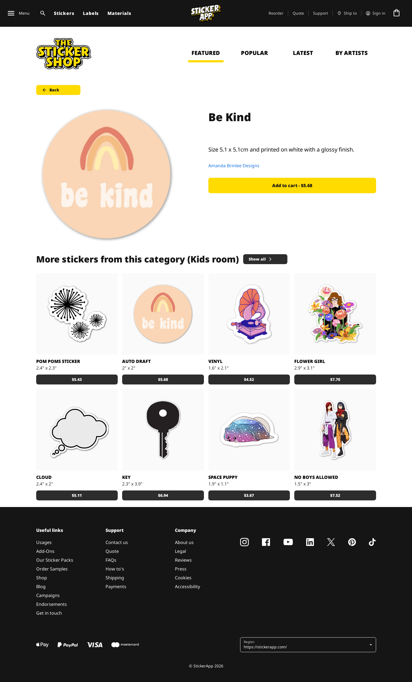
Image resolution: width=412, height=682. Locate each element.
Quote (298, 13)
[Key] (163, 430)
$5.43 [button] (77, 379)
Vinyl (215, 361)
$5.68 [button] (163, 379)
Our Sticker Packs (54, 560)
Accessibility (187, 586)
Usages (44, 542)
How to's (115, 569)
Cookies (183, 578)
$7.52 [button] (335, 495)
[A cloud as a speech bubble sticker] (77, 430)
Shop (41, 578)
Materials (119, 13)
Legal (180, 551)
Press (181, 569)
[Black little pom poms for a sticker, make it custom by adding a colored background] (77, 314)
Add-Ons (45, 551)
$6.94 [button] (163, 495)
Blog (41, 586)
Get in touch (49, 613)
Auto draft (136, 361)
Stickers (64, 13)
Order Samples (52, 569)
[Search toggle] (41, 13)
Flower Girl (309, 361)
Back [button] (50, 90)
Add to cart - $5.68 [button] (292, 185)
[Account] (375, 13)
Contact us (117, 542)
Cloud (44, 477)
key (126, 477)
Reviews (183, 560)
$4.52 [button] (249, 379)
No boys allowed (316, 477)
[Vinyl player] (249, 314)
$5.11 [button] (77, 495)
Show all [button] (260, 259)
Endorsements (51, 604)
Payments (116, 586)
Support (320, 13)
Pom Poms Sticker (58, 361)
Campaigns (48, 595)
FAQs (111, 560)
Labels (91, 13)
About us (184, 542)
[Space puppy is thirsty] (249, 430)
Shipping (115, 578)
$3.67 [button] (249, 495)
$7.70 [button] (335, 379)
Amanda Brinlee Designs (233, 166)
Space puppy (223, 477)
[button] (309, 645)
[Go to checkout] (396, 13)
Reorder (276, 13)
